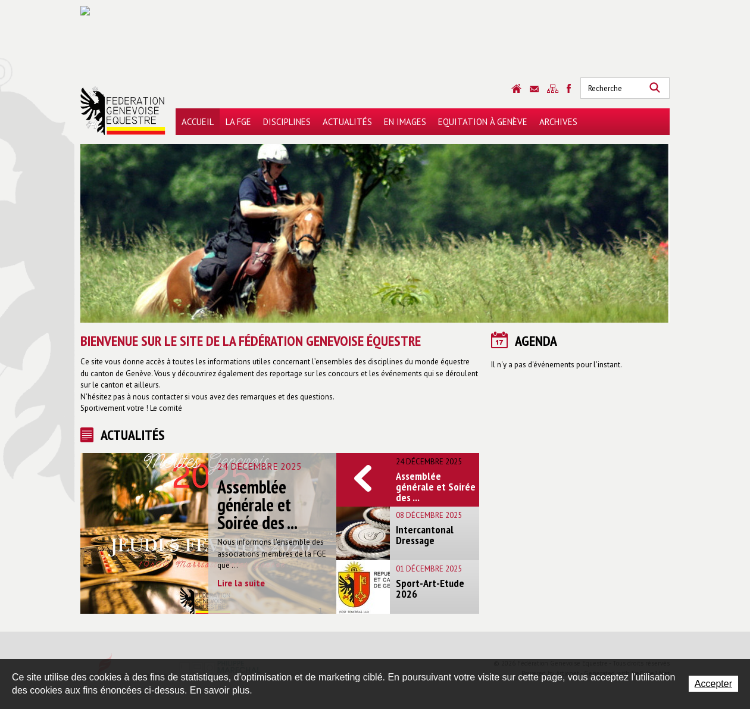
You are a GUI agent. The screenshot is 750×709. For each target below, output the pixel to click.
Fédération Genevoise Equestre (122, 110)
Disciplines (287, 121)
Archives (558, 121)
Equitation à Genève (482, 121)
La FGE (238, 121)
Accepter (713, 684)
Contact (534, 89)
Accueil (198, 121)
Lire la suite (241, 583)
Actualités (347, 121)
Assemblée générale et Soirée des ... (257, 504)
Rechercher (654, 88)
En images (405, 121)
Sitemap (552, 89)
